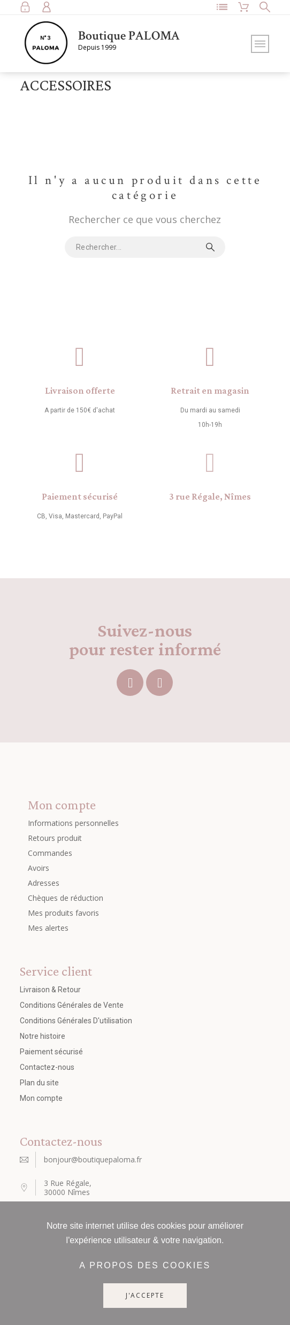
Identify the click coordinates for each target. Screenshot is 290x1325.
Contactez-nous (47, 1067)
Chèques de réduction (65, 898)
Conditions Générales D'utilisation (76, 1020)
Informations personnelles (73, 823)
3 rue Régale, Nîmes (210, 496)
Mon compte (41, 1098)
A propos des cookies (144, 1265)
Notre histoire (42, 1036)
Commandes (50, 853)
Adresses (43, 883)
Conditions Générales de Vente (72, 1005)
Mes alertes (48, 928)
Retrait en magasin (210, 390)
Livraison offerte (80, 390)
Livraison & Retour (50, 989)
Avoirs (38, 868)
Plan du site (39, 1082)
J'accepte (145, 1295)
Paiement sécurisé (80, 496)
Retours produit (55, 838)
